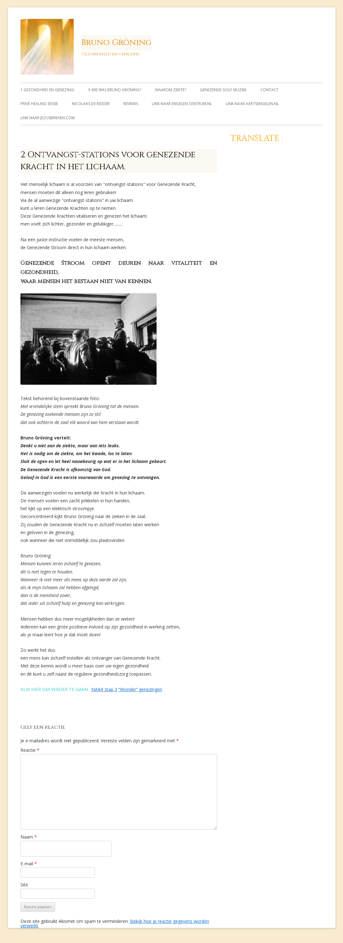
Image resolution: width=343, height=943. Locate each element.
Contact (269, 89)
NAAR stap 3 (104, 689)
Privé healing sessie (39, 103)
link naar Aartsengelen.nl (252, 103)
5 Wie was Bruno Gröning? (114, 89)
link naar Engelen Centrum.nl (182, 103)
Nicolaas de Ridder (91, 103)
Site (24, 885)
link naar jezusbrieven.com (47, 117)
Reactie (29, 750)
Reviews (130, 103)
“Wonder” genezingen (140, 689)
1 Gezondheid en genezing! (47, 89)
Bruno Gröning (116, 42)
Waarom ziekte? (170, 89)
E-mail (28, 864)
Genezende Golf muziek (223, 89)
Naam (28, 837)
